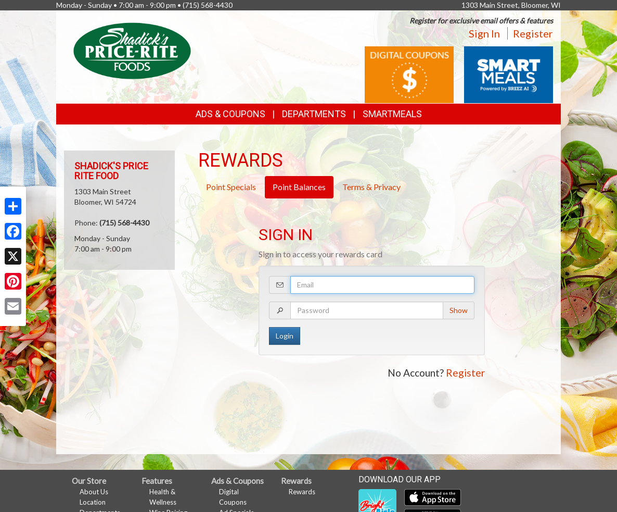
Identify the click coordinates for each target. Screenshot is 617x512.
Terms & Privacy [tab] (371, 187)
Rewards (302, 492)
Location (93, 502)
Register (533, 33)
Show (458, 310)
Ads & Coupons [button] (230, 113)
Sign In (484, 33)
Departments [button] (314, 113)
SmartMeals (392, 113)
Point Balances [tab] (299, 187)
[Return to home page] (132, 49)
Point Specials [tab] (231, 187)
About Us (94, 492)
